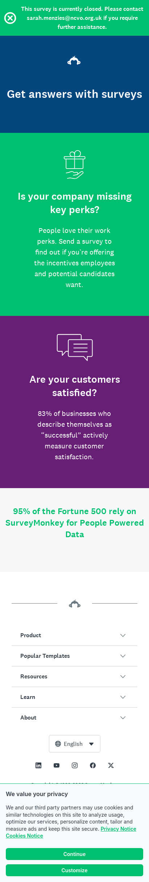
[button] (74, 635)
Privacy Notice (118, 829)
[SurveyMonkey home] (74, 61)
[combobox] (74, 743)
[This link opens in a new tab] (38, 765)
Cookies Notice (24, 836)
